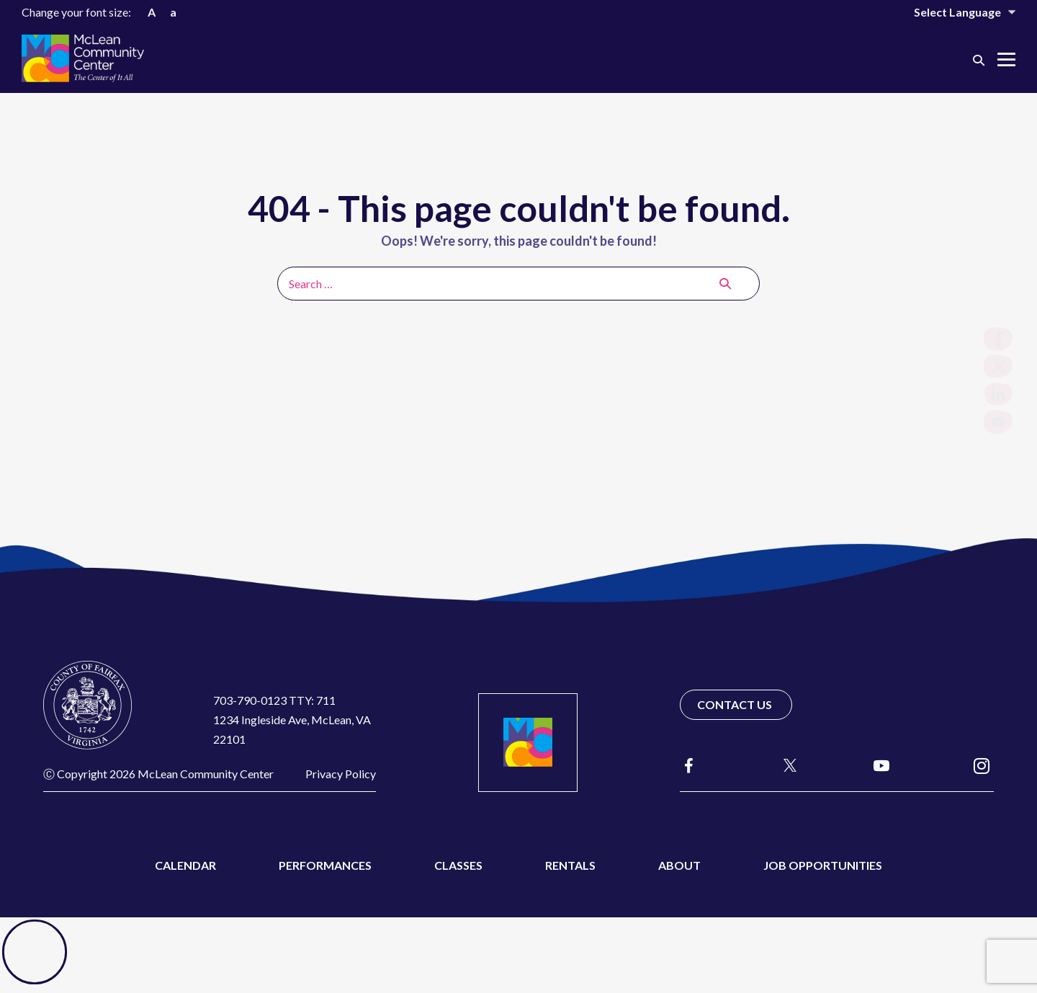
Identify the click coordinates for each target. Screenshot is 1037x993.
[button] (978, 59)
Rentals (570, 865)
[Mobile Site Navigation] (1006, 59)
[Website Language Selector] (954, 12)
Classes (458, 865)
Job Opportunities (822, 865)
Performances (325, 865)
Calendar (185, 865)
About (679, 865)
